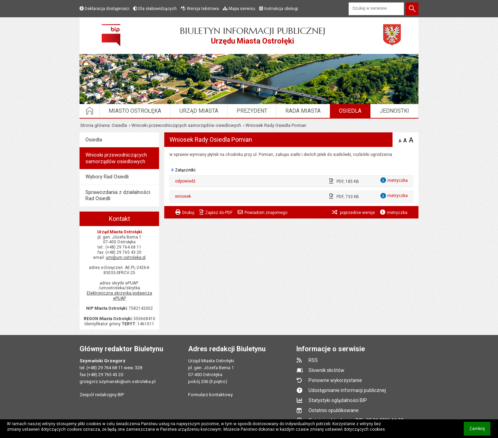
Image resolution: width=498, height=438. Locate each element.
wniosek (183, 196)
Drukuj (188, 212)
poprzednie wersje (357, 212)
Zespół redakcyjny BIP (102, 394)
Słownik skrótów (326, 370)
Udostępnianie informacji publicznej (347, 390)
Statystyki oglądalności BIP (337, 400)
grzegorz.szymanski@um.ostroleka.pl (118, 381)
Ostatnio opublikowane (333, 410)
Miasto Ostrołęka (135, 111)
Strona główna (95, 125)
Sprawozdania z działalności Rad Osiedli (117, 195)
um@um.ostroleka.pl (126, 257)
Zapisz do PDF (218, 212)
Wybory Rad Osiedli (107, 177)
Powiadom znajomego (266, 212)
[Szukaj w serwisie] (376, 8)
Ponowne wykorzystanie (335, 380)
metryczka (397, 212)
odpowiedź (185, 181)
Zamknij (479, 431)
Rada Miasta (303, 111)
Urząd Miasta (198, 111)
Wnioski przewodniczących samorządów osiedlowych (186, 125)
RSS (313, 360)
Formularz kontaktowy (210, 394)
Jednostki (394, 111)
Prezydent (252, 111)
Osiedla (350, 111)
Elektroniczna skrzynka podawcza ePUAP (119, 296)
